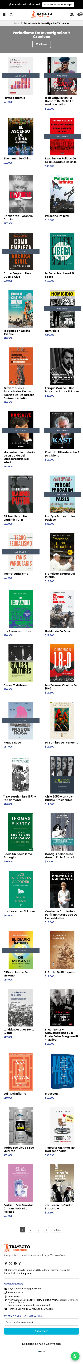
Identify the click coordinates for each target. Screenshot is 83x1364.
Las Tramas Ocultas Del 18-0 (62, 690)
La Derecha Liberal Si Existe (59, 276)
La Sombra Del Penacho (62, 746)
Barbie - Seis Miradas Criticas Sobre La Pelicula (18, 1214)
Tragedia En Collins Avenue (16, 333)
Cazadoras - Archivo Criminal (18, 218)
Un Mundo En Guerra (59, 634)
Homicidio (52, 332)
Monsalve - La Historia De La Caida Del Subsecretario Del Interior (19, 459)
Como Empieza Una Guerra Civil (17, 276)
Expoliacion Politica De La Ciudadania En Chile (61, 160)
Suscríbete (41, 1337)
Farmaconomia (14, 98)
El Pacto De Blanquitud (61, 976)
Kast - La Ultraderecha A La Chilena (61, 456)
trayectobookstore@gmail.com (22, 1294)
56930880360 (12, 1302)
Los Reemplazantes (17, 634)
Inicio (16, 23)
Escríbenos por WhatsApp (58, 4)
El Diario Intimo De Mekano (16, 978)
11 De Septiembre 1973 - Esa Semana (19, 802)
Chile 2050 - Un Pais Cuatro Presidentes (59, 802)
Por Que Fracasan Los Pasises (60, 520)
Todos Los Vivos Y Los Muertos (18, 1154)
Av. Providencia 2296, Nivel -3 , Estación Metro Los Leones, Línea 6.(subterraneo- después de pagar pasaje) (41, 1308)
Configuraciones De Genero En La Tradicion (61, 859)
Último (57, 1235)
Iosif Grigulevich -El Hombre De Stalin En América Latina (59, 101)
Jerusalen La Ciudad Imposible (59, 1212)
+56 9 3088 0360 (14, 1298)
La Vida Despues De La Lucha (19, 1036)
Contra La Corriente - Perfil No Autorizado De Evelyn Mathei (61, 919)
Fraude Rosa (12, 746)
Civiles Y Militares (15, 688)
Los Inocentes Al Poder (19, 915)
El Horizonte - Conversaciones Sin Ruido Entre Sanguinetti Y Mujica (61, 1040)
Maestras (51, 1099)
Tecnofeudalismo (15, 576)
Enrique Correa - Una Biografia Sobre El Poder (62, 391)
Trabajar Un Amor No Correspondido (60, 1154)
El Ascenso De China (17, 159)
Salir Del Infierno (14, 1099)
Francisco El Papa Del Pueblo (60, 578)
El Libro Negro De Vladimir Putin (15, 520)
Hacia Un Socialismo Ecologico (17, 859)
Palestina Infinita (57, 217)
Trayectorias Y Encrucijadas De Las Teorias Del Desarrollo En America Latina (19, 395)
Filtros (41, 44)
